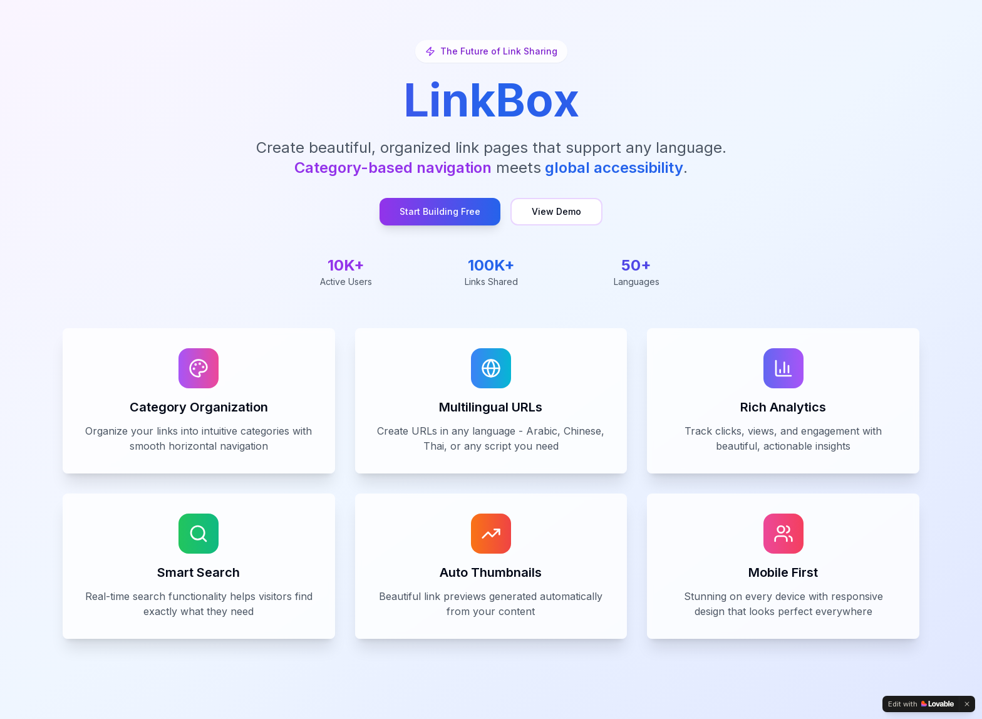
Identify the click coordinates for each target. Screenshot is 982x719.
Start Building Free (440, 211)
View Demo (556, 211)
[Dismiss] (966, 703)
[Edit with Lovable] (921, 703)
